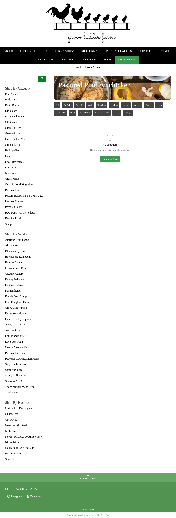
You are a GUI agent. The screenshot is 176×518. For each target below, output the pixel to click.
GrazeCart (105, 515)
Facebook (33, 496)
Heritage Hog (12, 150)
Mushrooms (11, 173)
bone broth (60, 112)
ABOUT (8, 51)
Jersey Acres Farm (15, 324)
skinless (114, 105)
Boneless (101, 105)
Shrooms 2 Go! (13, 381)
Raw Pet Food (13, 218)
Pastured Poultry (14, 201)
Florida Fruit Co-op (16, 296)
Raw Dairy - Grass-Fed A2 (20, 212)
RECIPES (67, 59)
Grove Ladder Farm (16, 307)
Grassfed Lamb (13, 133)
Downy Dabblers (14, 279)
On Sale (67, 105)
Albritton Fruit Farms (17, 239)
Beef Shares (11, 93)
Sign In (107, 59)
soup (72, 112)
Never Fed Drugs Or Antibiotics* (23, 436)
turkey (117, 112)
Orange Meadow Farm (17, 347)
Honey (9, 156)
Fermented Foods (14, 116)
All (57, 105)
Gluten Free (11, 413)
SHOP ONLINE (90, 51)
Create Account (126, 59)
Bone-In (79, 105)
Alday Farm (11, 245)
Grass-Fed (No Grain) (17, 425)
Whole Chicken (102, 112)
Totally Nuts (12, 392)
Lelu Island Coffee (15, 335)
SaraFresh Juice (14, 369)
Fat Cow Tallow (14, 285)
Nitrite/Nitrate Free (15, 442)
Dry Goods (11, 110)
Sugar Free (11, 459)
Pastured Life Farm (15, 352)
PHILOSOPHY (46, 59)
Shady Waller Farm (15, 375)
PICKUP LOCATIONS (119, 51)
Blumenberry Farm (15, 251)
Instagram (14, 496)
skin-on (137, 105)
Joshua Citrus (12, 330)
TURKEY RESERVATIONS (59, 51)
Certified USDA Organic (18, 408)
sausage (128, 112)
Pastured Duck (13, 190)
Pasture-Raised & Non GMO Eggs (24, 195)
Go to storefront (110, 159)
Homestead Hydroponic (18, 319)
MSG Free (11, 430)
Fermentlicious (13, 290)
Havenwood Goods (15, 313)
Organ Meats (12, 178)
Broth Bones (12, 105)
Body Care (11, 99)
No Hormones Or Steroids (19, 447)
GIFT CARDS (28, 51)
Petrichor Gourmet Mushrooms (22, 358)
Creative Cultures (14, 273)
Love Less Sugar (14, 341)
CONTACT (163, 51)
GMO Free (11, 419)
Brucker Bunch (13, 262)
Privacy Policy (88, 509)
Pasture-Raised (13, 453)
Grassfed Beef (13, 127)
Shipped (9, 223)
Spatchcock (85, 112)
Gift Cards (11, 122)
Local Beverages (14, 161)
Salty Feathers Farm (16, 364)
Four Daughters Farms (17, 302)
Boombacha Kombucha (18, 256)
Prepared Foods (13, 206)
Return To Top (88, 477)
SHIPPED (144, 51)
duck (90, 105)
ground (126, 105)
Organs (149, 105)
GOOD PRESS (88, 59)
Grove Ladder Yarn (15, 139)
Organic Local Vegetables (19, 184)
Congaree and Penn (15, 268)
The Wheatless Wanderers (19, 386)
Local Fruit (11, 167)
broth (159, 105)
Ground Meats (13, 144)
